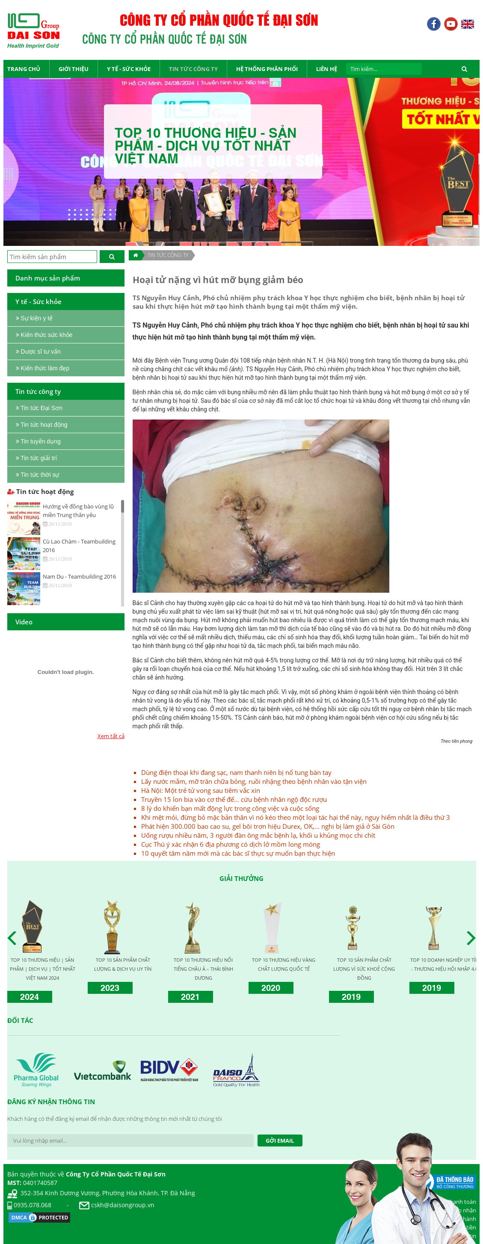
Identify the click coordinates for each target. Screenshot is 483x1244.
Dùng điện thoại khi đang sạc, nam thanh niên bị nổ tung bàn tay (236, 772)
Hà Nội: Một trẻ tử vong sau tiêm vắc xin (200, 790)
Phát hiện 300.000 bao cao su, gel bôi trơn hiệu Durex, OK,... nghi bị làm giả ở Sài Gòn (267, 826)
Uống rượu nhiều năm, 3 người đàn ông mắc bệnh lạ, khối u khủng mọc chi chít (258, 835)
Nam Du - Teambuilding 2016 (79, 576)
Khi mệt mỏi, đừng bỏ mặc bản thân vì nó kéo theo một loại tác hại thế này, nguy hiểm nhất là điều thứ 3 (295, 817)
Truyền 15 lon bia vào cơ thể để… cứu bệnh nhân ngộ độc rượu (234, 799)
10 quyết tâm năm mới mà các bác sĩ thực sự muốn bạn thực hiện (238, 853)
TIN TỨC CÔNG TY (168, 255)
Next (473, 938)
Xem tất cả (111, 736)
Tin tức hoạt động (40, 491)
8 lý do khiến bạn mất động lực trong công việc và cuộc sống (230, 808)
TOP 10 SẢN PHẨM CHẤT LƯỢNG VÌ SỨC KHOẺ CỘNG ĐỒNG (364, 969)
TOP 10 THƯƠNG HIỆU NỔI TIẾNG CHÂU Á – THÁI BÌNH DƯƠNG (203, 969)
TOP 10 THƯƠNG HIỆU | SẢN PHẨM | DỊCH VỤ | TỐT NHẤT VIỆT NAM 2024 (42, 969)
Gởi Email (280, 1140)
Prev (14, 938)
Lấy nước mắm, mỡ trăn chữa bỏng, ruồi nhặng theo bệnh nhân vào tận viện (254, 781)
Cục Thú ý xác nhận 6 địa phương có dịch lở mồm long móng (230, 844)
